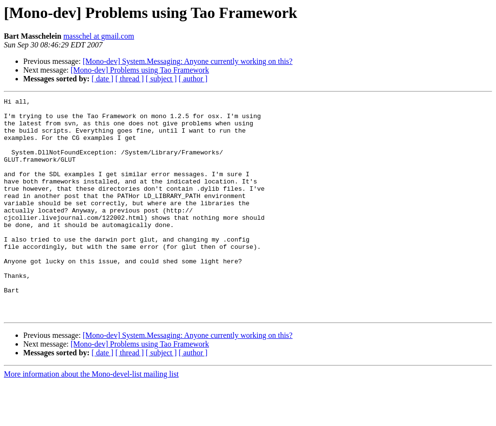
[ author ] (193, 79)
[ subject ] (161, 79)
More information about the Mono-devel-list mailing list (91, 417)
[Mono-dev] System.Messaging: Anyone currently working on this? (188, 61)
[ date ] (102, 79)
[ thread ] (129, 79)
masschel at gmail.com (98, 36)
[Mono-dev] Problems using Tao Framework (140, 70)
